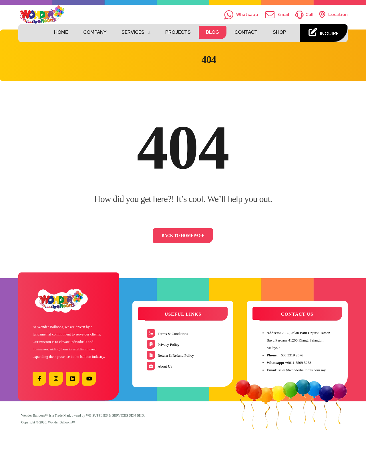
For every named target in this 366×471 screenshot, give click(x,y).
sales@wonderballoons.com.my (302, 370)
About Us (159, 366)
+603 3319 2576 (291, 355)
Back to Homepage (183, 235)
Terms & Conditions (167, 333)
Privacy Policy (163, 344)
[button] (39, 379)
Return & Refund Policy (170, 355)
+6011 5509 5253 (298, 362)
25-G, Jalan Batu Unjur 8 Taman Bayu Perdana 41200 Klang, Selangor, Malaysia (298, 340)
